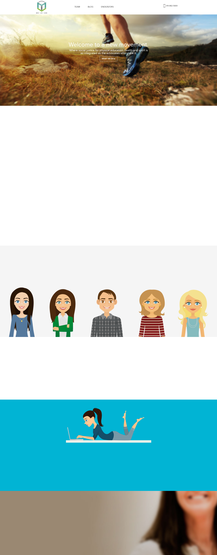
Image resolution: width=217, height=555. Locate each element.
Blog (90, 7)
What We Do (108, 58)
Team (77, 7)
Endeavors (107, 7)
